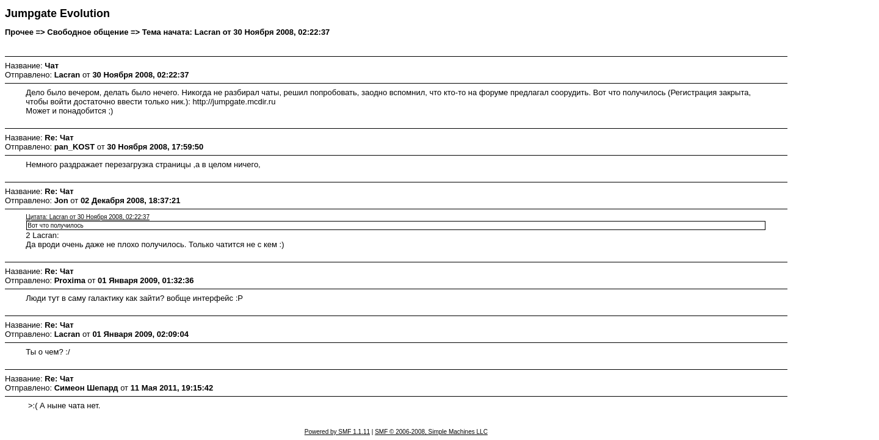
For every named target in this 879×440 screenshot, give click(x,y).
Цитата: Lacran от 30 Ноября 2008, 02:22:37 (88, 217)
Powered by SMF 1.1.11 (337, 431)
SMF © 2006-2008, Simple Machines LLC (431, 431)
